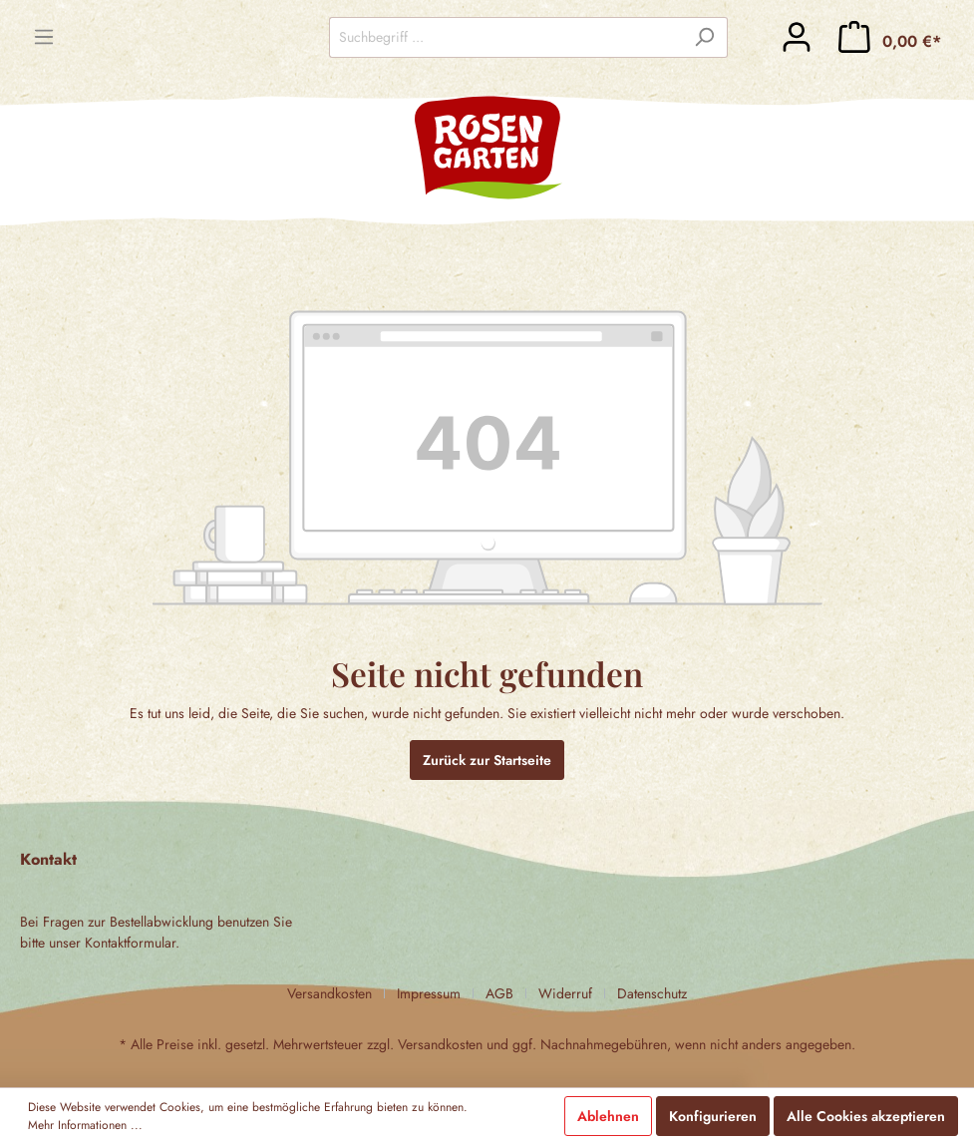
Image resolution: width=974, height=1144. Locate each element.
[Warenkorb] (889, 37)
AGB (499, 993)
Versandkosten (329, 993)
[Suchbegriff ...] (505, 37)
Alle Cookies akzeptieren (866, 1116)
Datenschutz (652, 993)
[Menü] (44, 37)
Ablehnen (608, 1116)
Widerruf (565, 993)
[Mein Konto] (796, 37)
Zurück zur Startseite (487, 760)
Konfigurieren (713, 1116)
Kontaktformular (130, 943)
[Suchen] (704, 37)
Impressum (429, 993)
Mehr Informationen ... (85, 1125)
